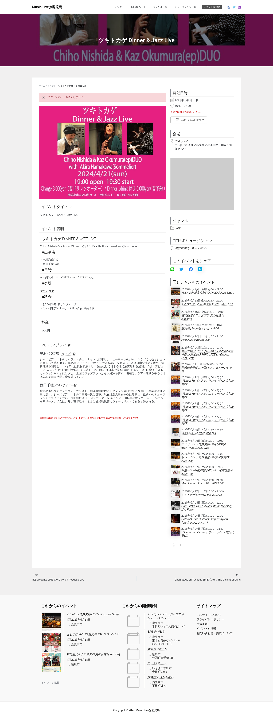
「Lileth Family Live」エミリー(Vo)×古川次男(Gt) (207, 395)
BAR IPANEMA (156, 631)
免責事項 (202, 624)
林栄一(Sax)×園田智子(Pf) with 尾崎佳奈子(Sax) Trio (207, 472)
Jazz (178, 228)
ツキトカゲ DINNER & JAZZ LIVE (201, 494)
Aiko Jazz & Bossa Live (195, 339)
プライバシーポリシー (210, 619)
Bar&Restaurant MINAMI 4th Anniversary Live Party (206, 507)
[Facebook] (229, 7)
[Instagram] (239, 7)
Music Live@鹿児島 (47, 7)
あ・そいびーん (157, 663)
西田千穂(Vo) (199, 248)
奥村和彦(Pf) (182, 248)
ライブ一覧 (69, 353)
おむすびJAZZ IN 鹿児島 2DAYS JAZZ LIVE (207, 304)
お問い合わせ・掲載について (215, 633)
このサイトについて (209, 614)
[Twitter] (234, 7)
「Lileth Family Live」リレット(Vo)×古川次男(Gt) (207, 382)
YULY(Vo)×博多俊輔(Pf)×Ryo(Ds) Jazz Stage (207, 292)
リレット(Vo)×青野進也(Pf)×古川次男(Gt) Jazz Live (206, 459)
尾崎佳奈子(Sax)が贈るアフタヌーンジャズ (206, 369)
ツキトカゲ (47, 290)
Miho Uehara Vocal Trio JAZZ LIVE (202, 483)
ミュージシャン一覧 (186, 7)
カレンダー (125, 7)
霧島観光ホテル (157, 649)
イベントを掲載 (211, 7)
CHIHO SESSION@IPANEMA (198, 433)
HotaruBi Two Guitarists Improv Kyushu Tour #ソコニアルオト (205, 520)
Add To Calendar (189, 119)
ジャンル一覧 (163, 7)
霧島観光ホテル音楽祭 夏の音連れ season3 (202, 317)
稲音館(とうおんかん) (161, 677)
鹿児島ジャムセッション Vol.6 (200, 328)
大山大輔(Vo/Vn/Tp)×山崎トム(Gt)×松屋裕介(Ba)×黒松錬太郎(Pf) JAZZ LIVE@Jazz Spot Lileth (207, 354)
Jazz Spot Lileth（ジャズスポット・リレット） (166, 616)
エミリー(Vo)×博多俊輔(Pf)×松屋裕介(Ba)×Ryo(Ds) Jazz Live (203, 446)
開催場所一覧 (143, 7)
